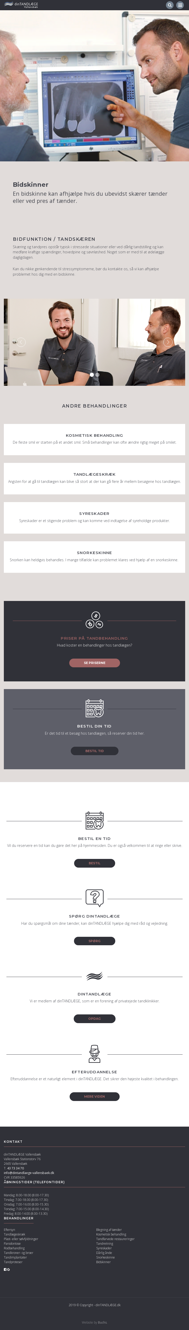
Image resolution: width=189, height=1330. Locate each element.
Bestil (95, 863)
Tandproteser (13, 1262)
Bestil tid (94, 751)
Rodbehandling (14, 1248)
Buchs (102, 1322)
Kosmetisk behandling (111, 1234)
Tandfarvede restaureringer (115, 1239)
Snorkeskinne (105, 1257)
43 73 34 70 (15, 1168)
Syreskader (104, 1248)
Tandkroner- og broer (18, 1253)
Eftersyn (9, 1230)
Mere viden (94, 1096)
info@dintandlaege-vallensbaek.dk (29, 1173)
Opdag (94, 1019)
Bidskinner (103, 1262)
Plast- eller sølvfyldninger (21, 1239)
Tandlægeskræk (14, 1234)
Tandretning (104, 1243)
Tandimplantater (15, 1257)
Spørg (94, 941)
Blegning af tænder (109, 1230)
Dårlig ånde (104, 1253)
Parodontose (12, 1243)
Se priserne (94, 663)
